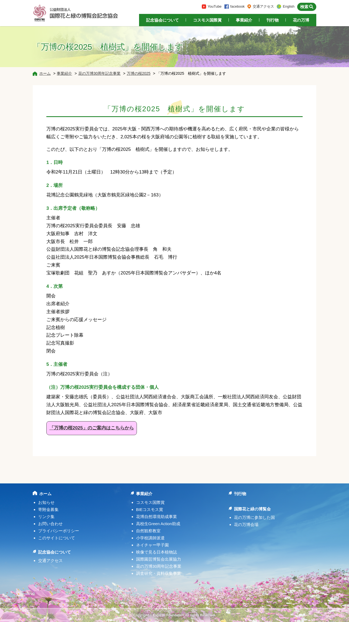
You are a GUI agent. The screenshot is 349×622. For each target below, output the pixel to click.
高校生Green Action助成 (158, 523)
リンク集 (46, 516)
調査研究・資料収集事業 (158, 573)
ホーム (45, 73)
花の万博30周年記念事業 (99, 73)
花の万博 (301, 20)
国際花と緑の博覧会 (252, 509)
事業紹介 (244, 20)
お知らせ (46, 502)
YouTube (215, 6)
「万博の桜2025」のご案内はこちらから (91, 427)
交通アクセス (263, 6)
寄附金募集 (48, 509)
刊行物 (272, 20)
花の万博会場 (246, 524)
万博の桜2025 (139, 73)
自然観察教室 (148, 530)
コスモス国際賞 (207, 20)
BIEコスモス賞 (149, 509)
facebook (237, 6)
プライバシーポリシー (58, 530)
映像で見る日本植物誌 (156, 552)
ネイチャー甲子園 (152, 545)
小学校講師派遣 (150, 538)
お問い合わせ (50, 523)
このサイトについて (56, 538)
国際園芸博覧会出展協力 (158, 559)
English (288, 6)
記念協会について (162, 20)
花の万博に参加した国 (254, 517)
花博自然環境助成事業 (156, 516)
